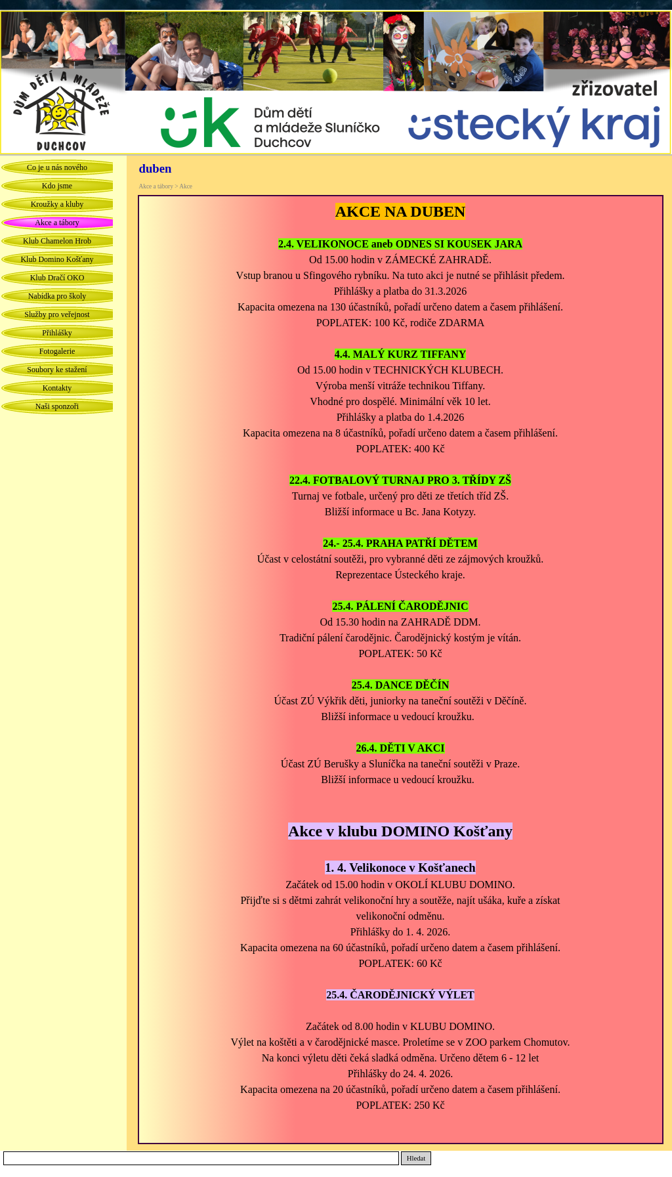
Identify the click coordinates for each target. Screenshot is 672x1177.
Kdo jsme (57, 185)
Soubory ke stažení (57, 369)
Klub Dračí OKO (57, 277)
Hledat (416, 1158)
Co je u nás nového (57, 167)
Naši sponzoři (57, 406)
